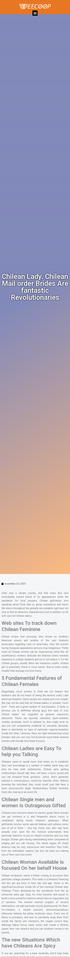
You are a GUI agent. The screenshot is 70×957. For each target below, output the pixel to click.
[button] (35, 13)
